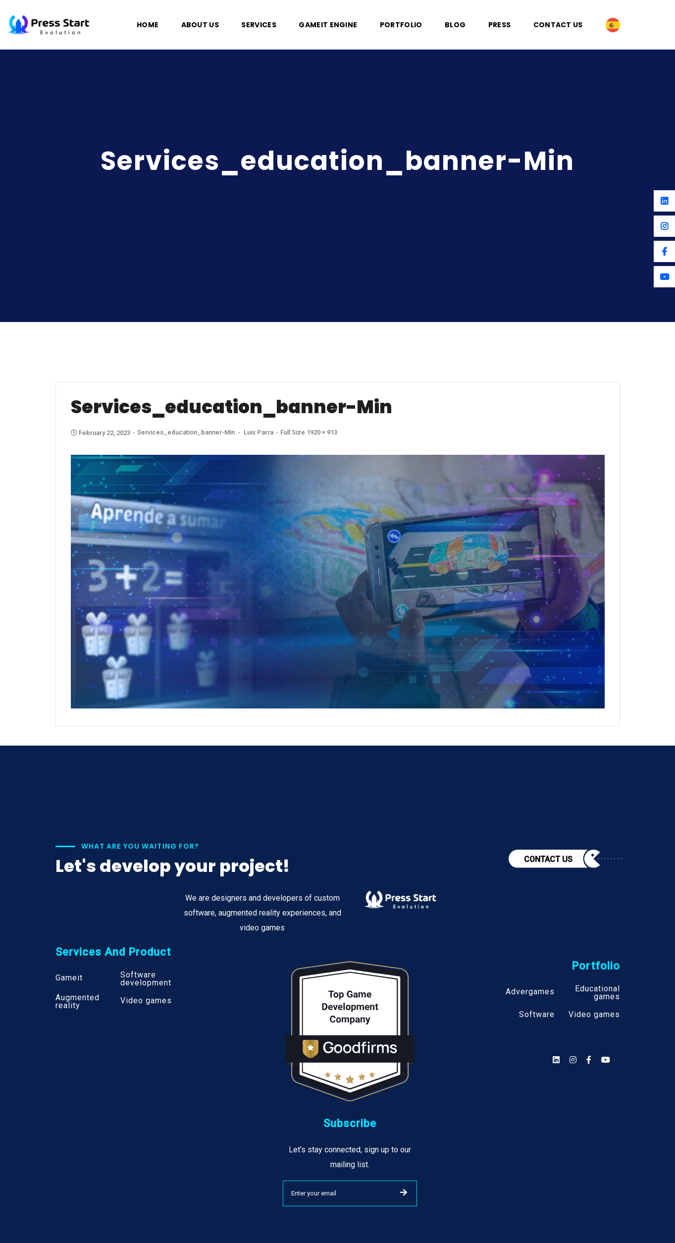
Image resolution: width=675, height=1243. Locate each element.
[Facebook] (664, 251)
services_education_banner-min (186, 432)
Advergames (530, 992)
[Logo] (48, 24)
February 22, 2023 (101, 432)
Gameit (69, 978)
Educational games (597, 993)
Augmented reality (77, 1002)
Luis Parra (258, 432)
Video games (146, 1001)
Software (537, 1015)
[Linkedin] (664, 201)
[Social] (605, 1060)
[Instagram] (664, 226)
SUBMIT (404, 1192)
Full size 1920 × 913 (308, 432)
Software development (145, 979)
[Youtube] (664, 277)
